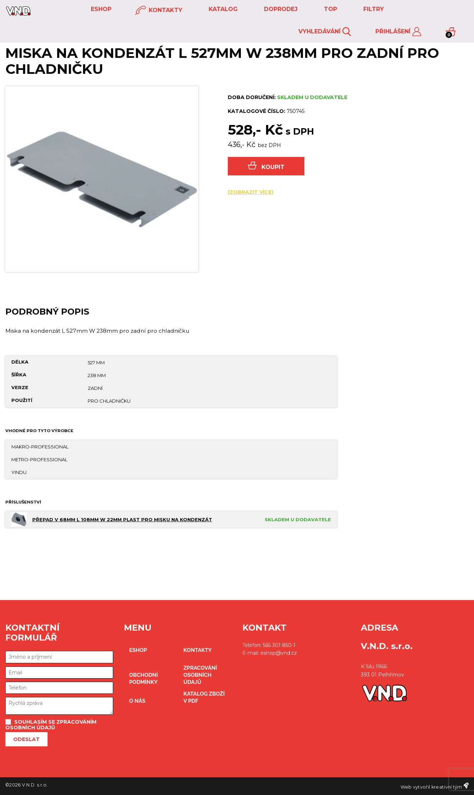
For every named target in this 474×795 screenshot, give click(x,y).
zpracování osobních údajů (200, 675)
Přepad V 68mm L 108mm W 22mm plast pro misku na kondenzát (122, 519)
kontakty (158, 10)
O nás (137, 701)
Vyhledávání (324, 31)
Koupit (266, 166)
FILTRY (373, 9)
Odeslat (26, 739)
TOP (329, 9)
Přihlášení (398, 31)
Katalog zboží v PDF (204, 697)
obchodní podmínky (143, 678)
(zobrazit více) (250, 192)
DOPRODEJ (280, 9)
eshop (100, 9)
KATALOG (222, 9)
